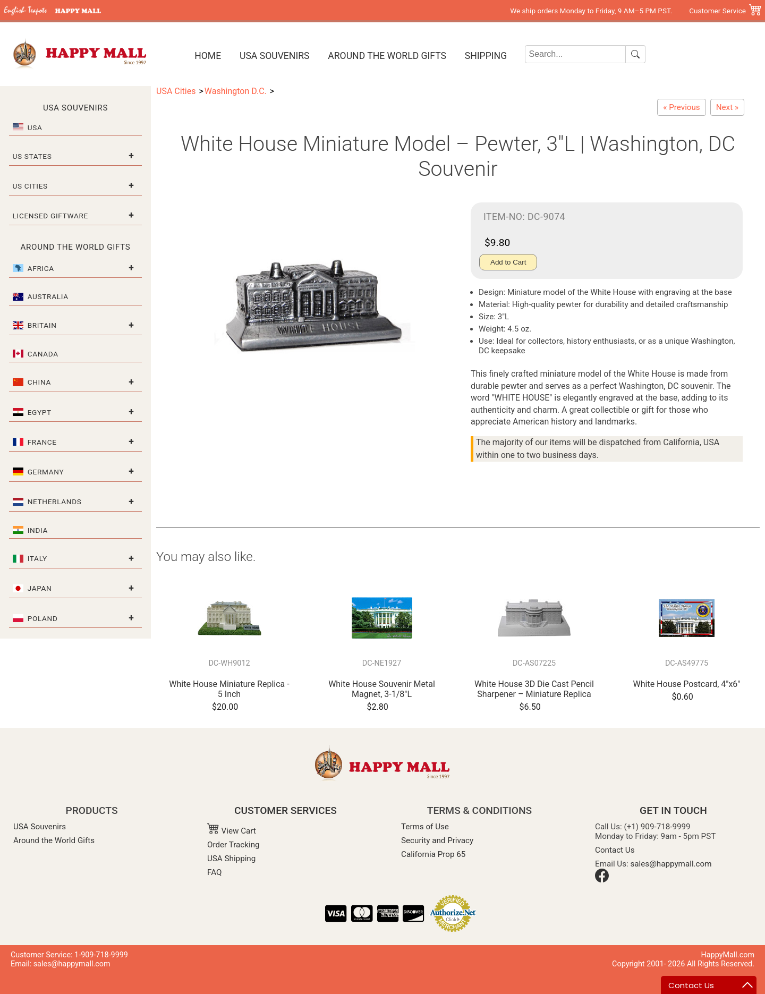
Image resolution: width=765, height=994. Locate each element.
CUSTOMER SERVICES (285, 810)
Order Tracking (233, 844)
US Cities (30, 186)
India (38, 530)
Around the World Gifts (387, 55)
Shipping (486, 55)
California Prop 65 (433, 854)
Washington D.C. (236, 91)
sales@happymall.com (671, 864)
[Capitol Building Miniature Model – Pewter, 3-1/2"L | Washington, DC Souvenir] (727, 107)
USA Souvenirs (274, 55)
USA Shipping (231, 858)
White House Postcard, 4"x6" (687, 684)
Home (207, 55)
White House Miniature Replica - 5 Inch (229, 689)
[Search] (575, 54)
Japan (40, 588)
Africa (41, 268)
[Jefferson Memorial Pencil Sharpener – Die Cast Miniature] (681, 107)
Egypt (40, 412)
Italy (37, 558)
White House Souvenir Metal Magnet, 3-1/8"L (381, 689)
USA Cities (176, 91)
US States (32, 156)
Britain (42, 325)
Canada (43, 354)
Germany (46, 472)
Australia (48, 296)
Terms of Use (425, 826)
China (39, 382)
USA (35, 127)
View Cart (231, 831)
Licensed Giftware (50, 215)
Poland (43, 618)
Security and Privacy (437, 840)
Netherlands (55, 501)
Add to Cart (508, 262)
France (42, 442)
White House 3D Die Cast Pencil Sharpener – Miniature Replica (534, 689)
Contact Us (615, 850)
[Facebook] (602, 880)
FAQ (214, 872)
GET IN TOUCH (673, 810)
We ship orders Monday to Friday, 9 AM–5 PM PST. (591, 10)
